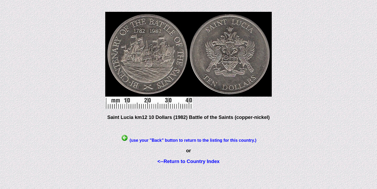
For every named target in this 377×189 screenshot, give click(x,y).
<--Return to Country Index (188, 161)
